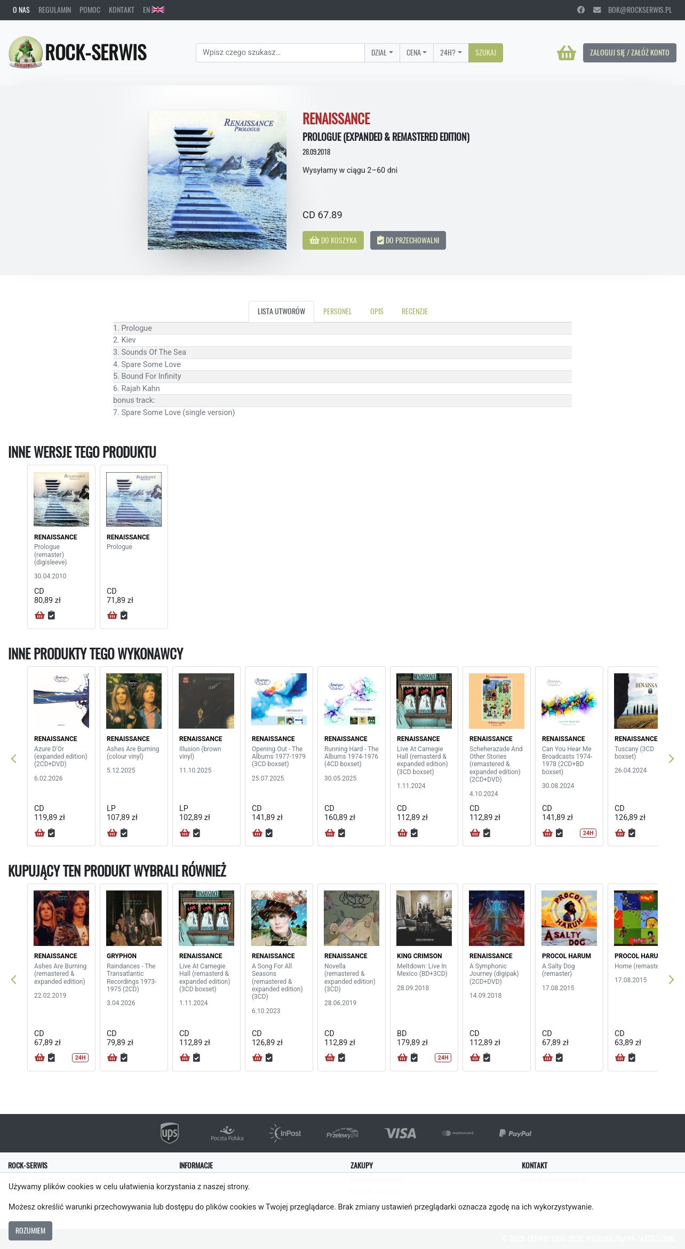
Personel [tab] (337, 311)
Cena (414, 52)
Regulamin (54, 9)
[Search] (280, 52)
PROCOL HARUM (566, 956)
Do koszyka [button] (333, 240)
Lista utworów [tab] (281, 311)
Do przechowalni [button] (408, 240)
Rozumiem (30, 1230)
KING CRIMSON (419, 956)
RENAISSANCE (55, 537)
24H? (448, 52)
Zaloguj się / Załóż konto (630, 52)
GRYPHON (122, 956)
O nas (21, 9)
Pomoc (89, 9)
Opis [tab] (377, 311)
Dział (379, 52)
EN (153, 9)
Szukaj (485, 52)
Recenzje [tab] (415, 311)
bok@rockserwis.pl (632, 9)
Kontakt (121, 9)
